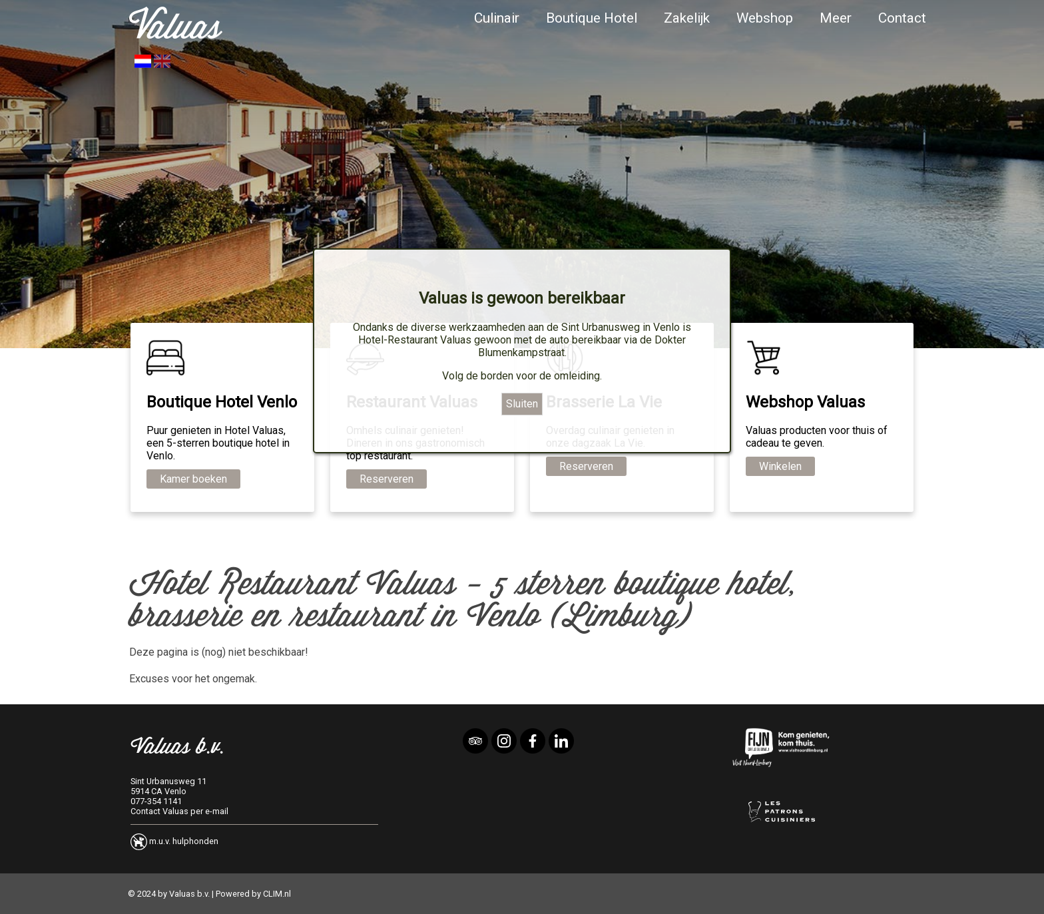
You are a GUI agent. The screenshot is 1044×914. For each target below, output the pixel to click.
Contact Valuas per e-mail (179, 811)
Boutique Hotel (591, 18)
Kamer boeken (193, 479)
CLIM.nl (277, 894)
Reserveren (386, 479)
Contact (902, 18)
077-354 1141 (156, 801)
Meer (836, 18)
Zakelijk (687, 18)
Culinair (496, 18)
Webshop (764, 18)
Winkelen (780, 466)
